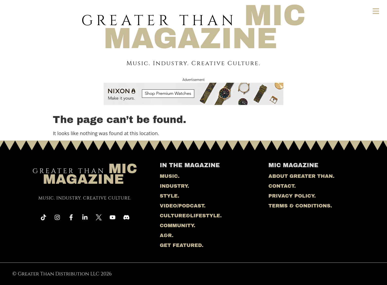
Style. (169, 195)
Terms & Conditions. (300, 205)
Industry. (174, 185)
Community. (177, 225)
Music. (169, 176)
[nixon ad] (193, 103)
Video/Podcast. (183, 205)
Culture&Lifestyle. (191, 215)
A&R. (167, 235)
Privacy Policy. (292, 195)
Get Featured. (181, 245)
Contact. (282, 185)
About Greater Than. (301, 176)
